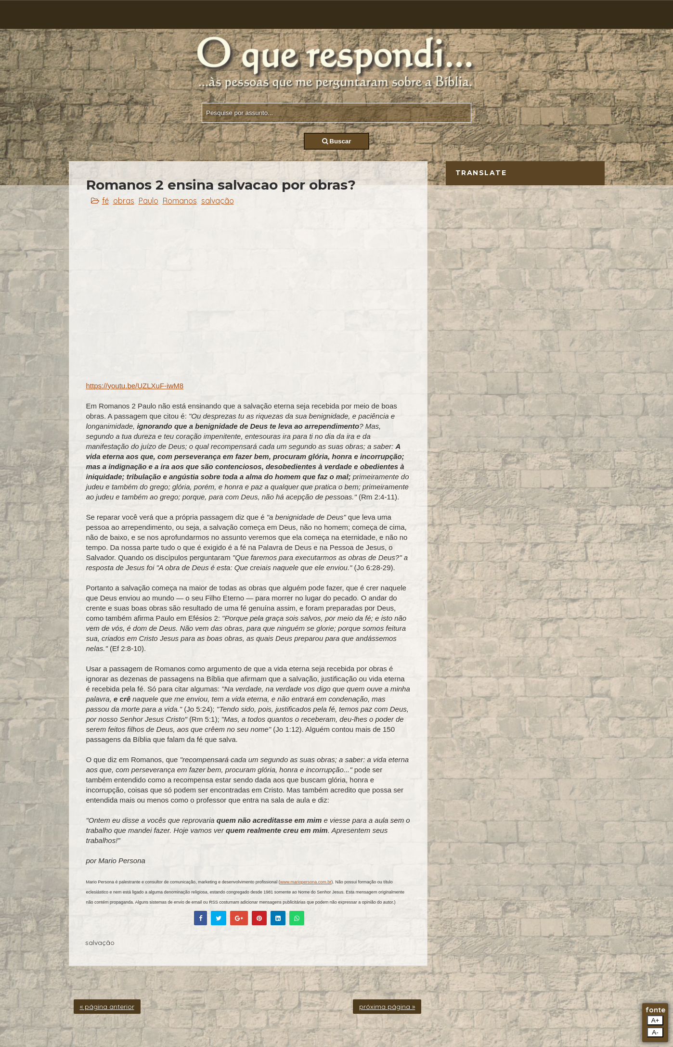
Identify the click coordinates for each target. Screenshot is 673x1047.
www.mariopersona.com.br (306, 882)
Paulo (148, 200)
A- (655, 1032)
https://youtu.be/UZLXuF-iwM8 (135, 386)
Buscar (336, 141)
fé (105, 200)
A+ (655, 1020)
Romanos (180, 200)
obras (123, 200)
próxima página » (387, 1006)
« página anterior (107, 1006)
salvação (217, 200)
